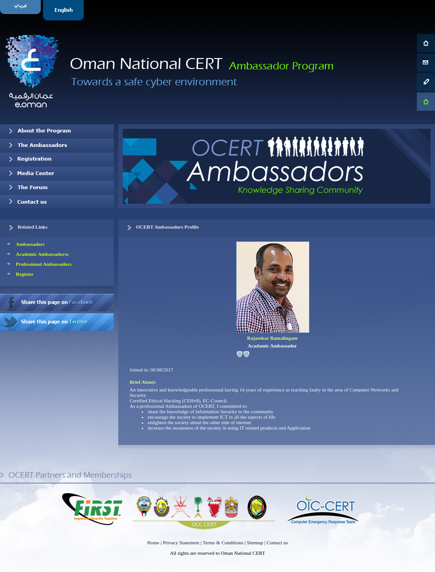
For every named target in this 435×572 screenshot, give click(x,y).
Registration (57, 159)
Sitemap (255, 542)
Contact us (57, 201)
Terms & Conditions (223, 542)
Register (25, 274)
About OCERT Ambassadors (57, 131)
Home (153, 542)
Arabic (21, 10)
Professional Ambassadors (44, 264)
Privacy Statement (181, 542)
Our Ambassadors (57, 145)
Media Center (57, 173)
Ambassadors (30, 244)
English (64, 10)
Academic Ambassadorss (42, 254)
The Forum (57, 187)
